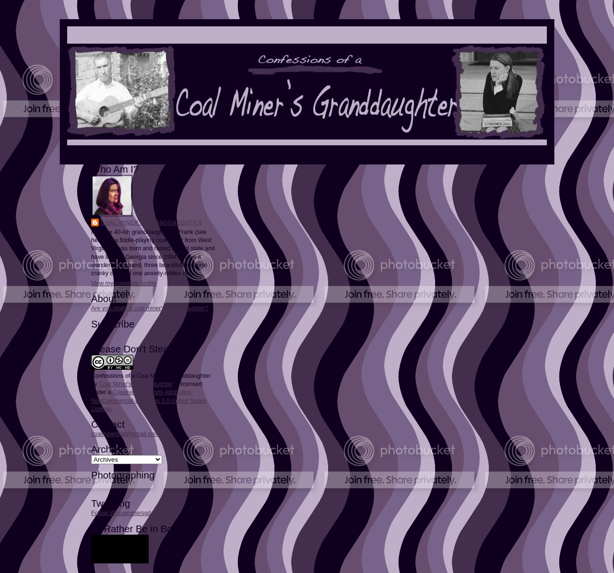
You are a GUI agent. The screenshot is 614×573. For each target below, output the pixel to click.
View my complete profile (123, 283)
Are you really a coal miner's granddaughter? (149, 308)
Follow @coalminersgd (121, 513)
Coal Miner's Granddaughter (151, 222)
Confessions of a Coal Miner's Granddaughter (151, 376)
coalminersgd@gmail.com (125, 434)
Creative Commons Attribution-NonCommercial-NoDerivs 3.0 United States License (148, 400)
